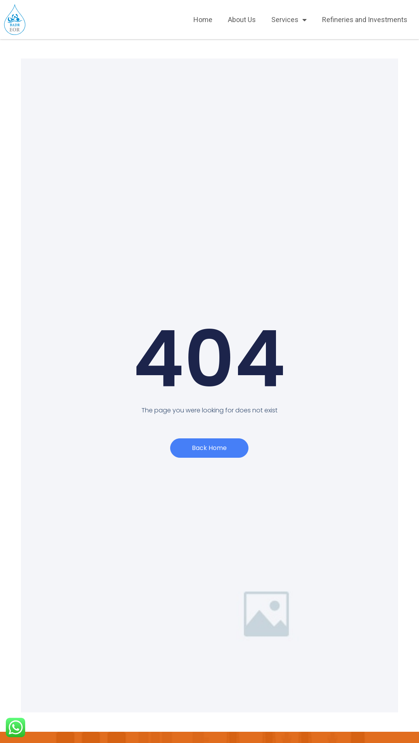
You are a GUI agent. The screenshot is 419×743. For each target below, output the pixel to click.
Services (289, 19)
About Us (242, 20)
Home (202, 20)
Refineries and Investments (364, 20)
